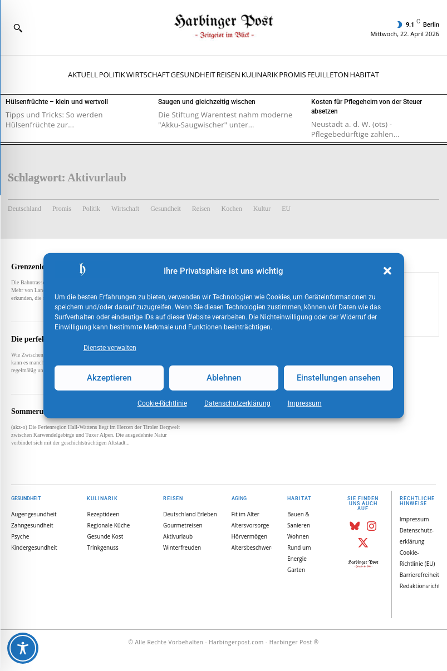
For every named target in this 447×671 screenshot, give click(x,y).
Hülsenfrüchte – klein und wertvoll (57, 102)
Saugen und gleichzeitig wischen (207, 102)
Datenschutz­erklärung (237, 403)
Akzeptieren (109, 378)
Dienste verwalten (109, 347)
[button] (387, 271)
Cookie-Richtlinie (162, 403)
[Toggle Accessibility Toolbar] (22, 648)
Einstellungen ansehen (338, 378)
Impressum (305, 403)
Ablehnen (224, 378)
